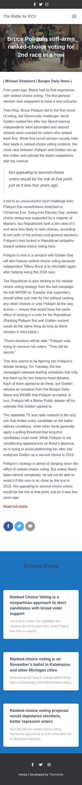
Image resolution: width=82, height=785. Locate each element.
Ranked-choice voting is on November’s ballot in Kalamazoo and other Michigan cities (40, 664)
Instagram (46, 5)
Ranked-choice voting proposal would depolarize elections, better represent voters (39, 716)
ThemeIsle (56, 774)
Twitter (40, 5)
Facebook (35, 5)
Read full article (15, 506)
